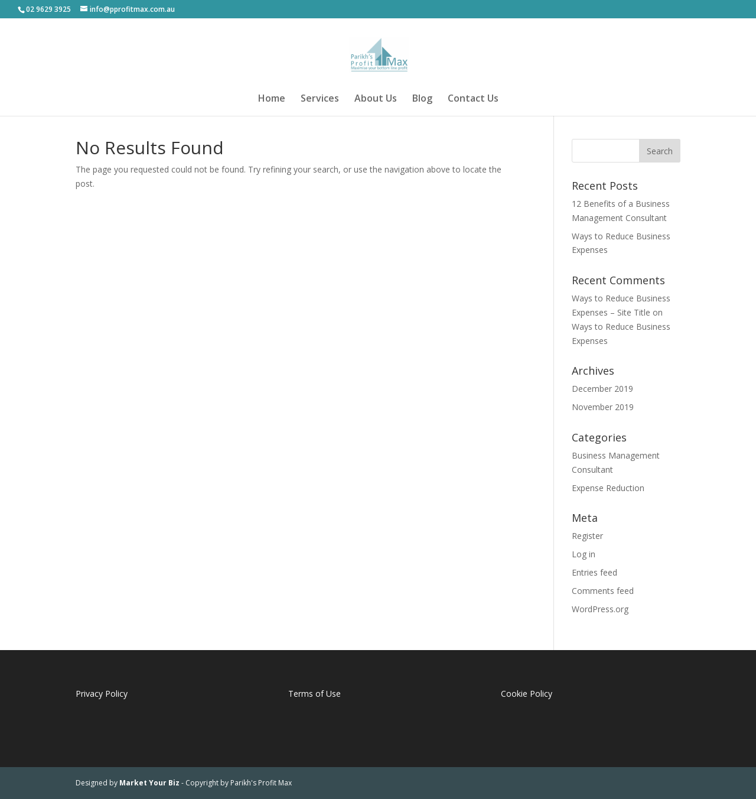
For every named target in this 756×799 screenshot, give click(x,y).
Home (271, 99)
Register (587, 535)
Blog (422, 99)
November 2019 (603, 407)
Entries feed (594, 572)
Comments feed (603, 590)
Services (320, 99)
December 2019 (602, 388)
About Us (375, 99)
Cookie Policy (526, 693)
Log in (583, 554)
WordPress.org (600, 609)
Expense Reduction (608, 487)
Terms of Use (314, 693)
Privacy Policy (102, 693)
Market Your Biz (149, 783)
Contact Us (473, 99)
